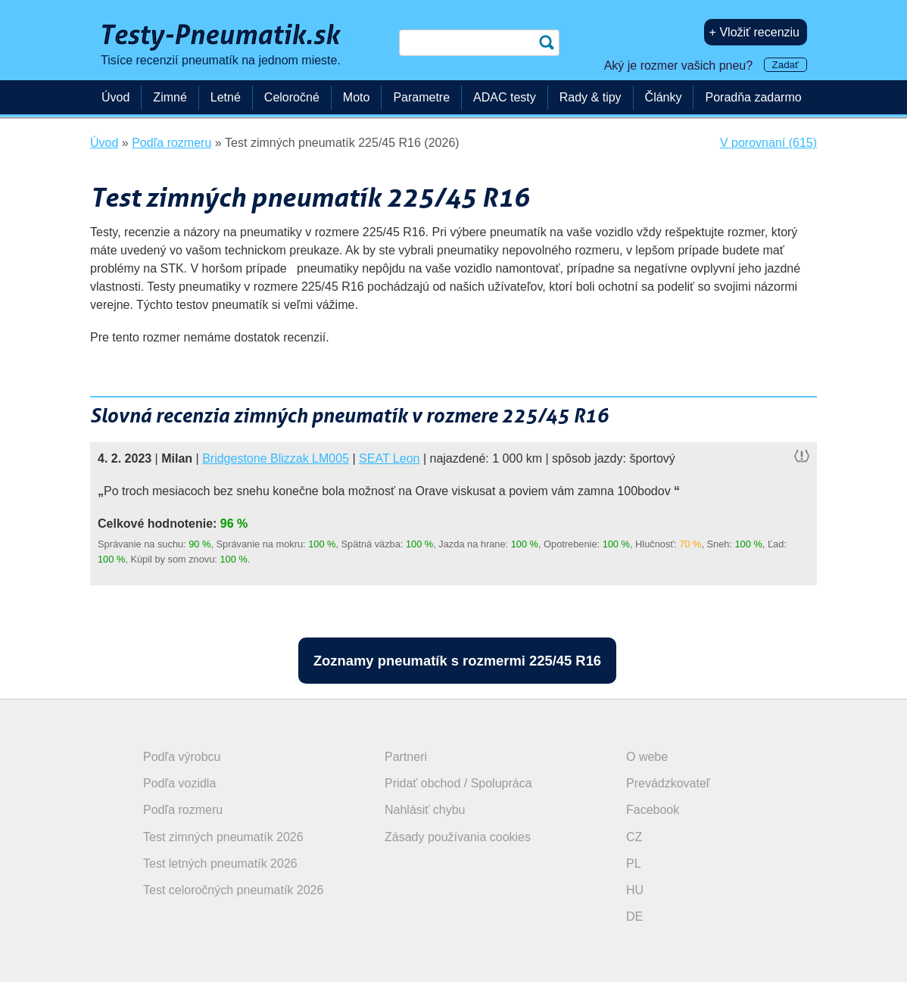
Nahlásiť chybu (425, 809)
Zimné (169, 97)
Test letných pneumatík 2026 (220, 863)
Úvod (115, 97)
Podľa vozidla (179, 783)
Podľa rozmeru (183, 809)
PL (633, 863)
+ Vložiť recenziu (754, 32)
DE (634, 916)
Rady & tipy (590, 97)
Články (663, 97)
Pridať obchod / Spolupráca (458, 783)
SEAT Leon (389, 458)
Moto (356, 97)
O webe (647, 756)
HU (635, 890)
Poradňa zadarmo (753, 97)
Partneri (406, 756)
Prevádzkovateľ (668, 783)
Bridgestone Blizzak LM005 (275, 458)
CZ (634, 837)
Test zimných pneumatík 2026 (223, 837)
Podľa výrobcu (182, 756)
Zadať (785, 64)
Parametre (421, 97)
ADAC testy (504, 97)
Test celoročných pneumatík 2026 (233, 890)
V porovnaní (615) (768, 142)
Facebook (652, 809)
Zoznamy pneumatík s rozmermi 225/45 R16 (457, 661)
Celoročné (291, 97)
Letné (225, 97)
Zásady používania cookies (458, 837)
